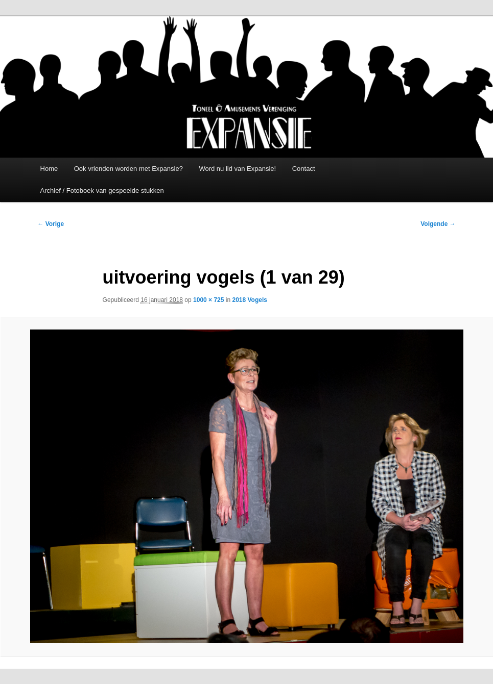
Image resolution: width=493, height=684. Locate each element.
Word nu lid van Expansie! (237, 168)
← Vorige (50, 223)
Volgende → (437, 223)
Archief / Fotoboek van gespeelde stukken (102, 190)
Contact (303, 168)
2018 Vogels (249, 299)
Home (49, 168)
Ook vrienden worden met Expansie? (128, 168)
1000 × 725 (208, 299)
